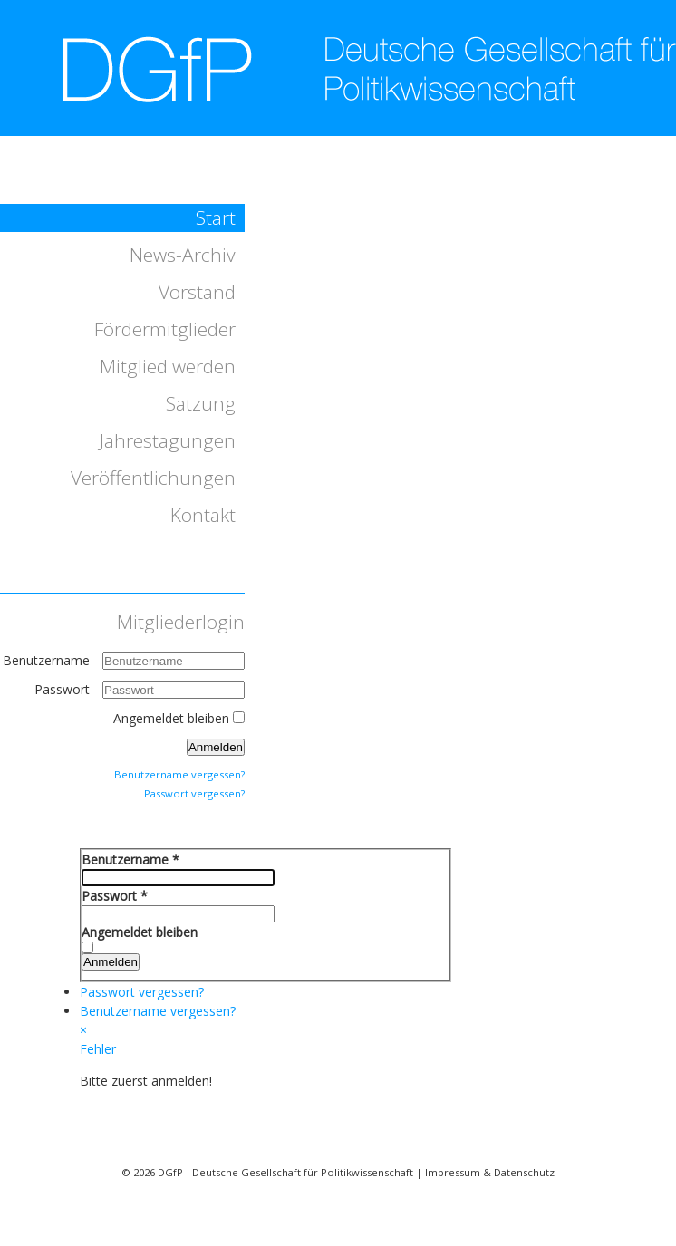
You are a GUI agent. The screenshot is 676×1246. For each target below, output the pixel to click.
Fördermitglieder (165, 329)
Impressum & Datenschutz (490, 1172)
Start (216, 217)
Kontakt (203, 514)
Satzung (201, 403)
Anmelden (215, 747)
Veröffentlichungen (153, 477)
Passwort (63, 689)
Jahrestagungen (168, 440)
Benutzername (46, 660)
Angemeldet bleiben (171, 718)
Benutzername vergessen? (179, 774)
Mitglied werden (168, 366)
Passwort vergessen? (194, 793)
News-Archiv (183, 254)
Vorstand (197, 291)
